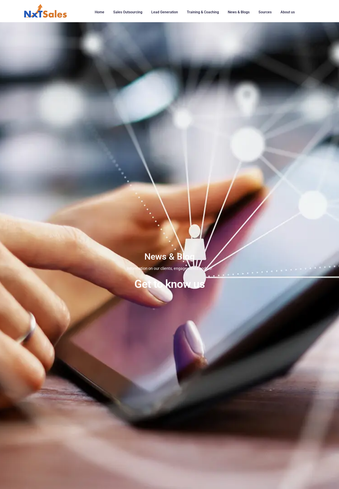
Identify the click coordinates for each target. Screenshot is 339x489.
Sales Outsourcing (127, 12)
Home (99, 12)
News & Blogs (239, 12)
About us (287, 12)
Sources (265, 12)
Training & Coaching (203, 12)
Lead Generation (164, 12)
